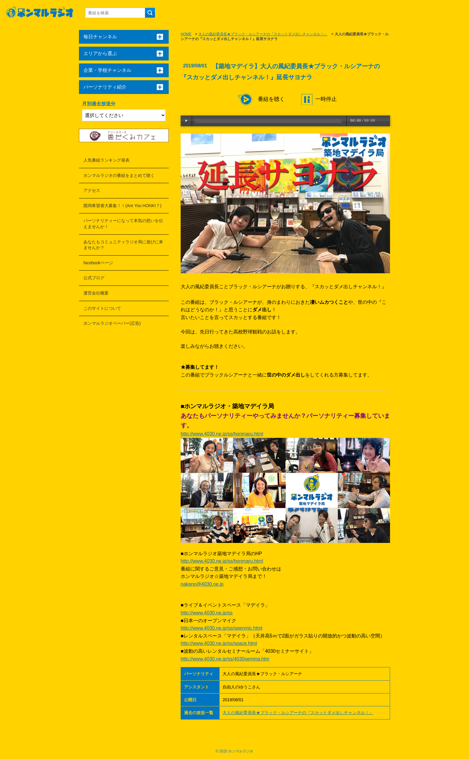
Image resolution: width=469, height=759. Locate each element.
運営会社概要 (96, 293)
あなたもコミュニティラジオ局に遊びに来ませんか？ (123, 244)
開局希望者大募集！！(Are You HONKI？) (122, 205)
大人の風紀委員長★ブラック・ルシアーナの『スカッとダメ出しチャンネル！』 (263, 34)
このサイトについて (102, 308)
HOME (186, 34)
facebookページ (98, 262)
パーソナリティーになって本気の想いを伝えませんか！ (123, 223)
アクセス (91, 190)
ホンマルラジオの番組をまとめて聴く (119, 175)
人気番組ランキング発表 (106, 160)
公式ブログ (93, 277)
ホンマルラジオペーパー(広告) (112, 323)
